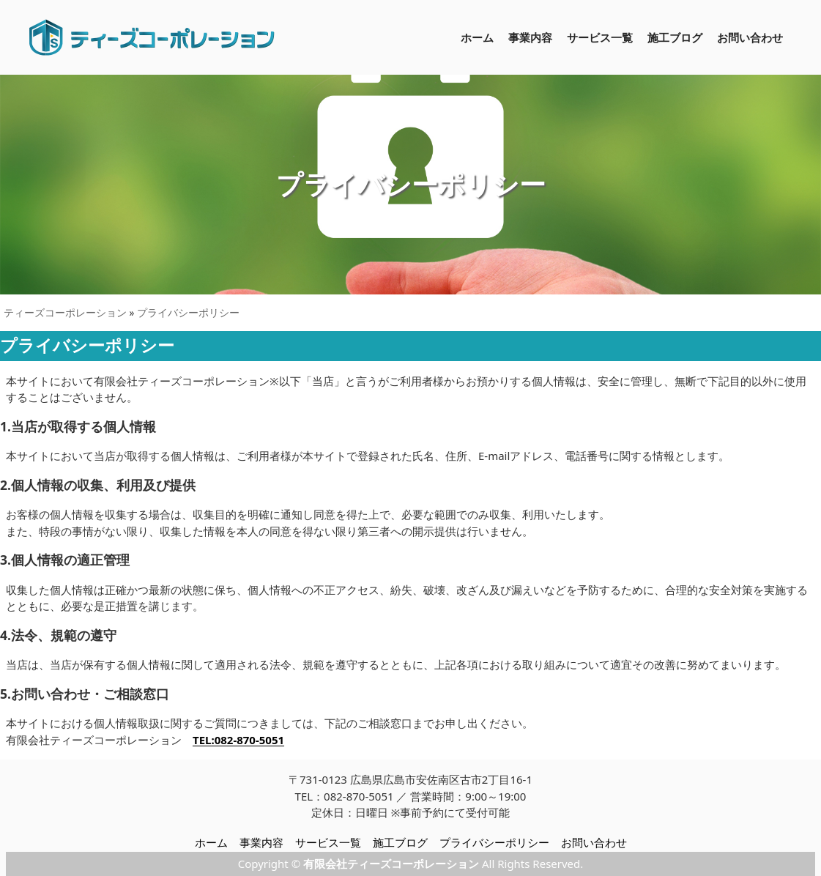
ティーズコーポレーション (65, 312)
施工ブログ (674, 37)
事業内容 (530, 37)
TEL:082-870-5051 (238, 739)
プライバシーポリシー (188, 312)
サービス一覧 (600, 37)
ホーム (477, 37)
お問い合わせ (750, 37)
